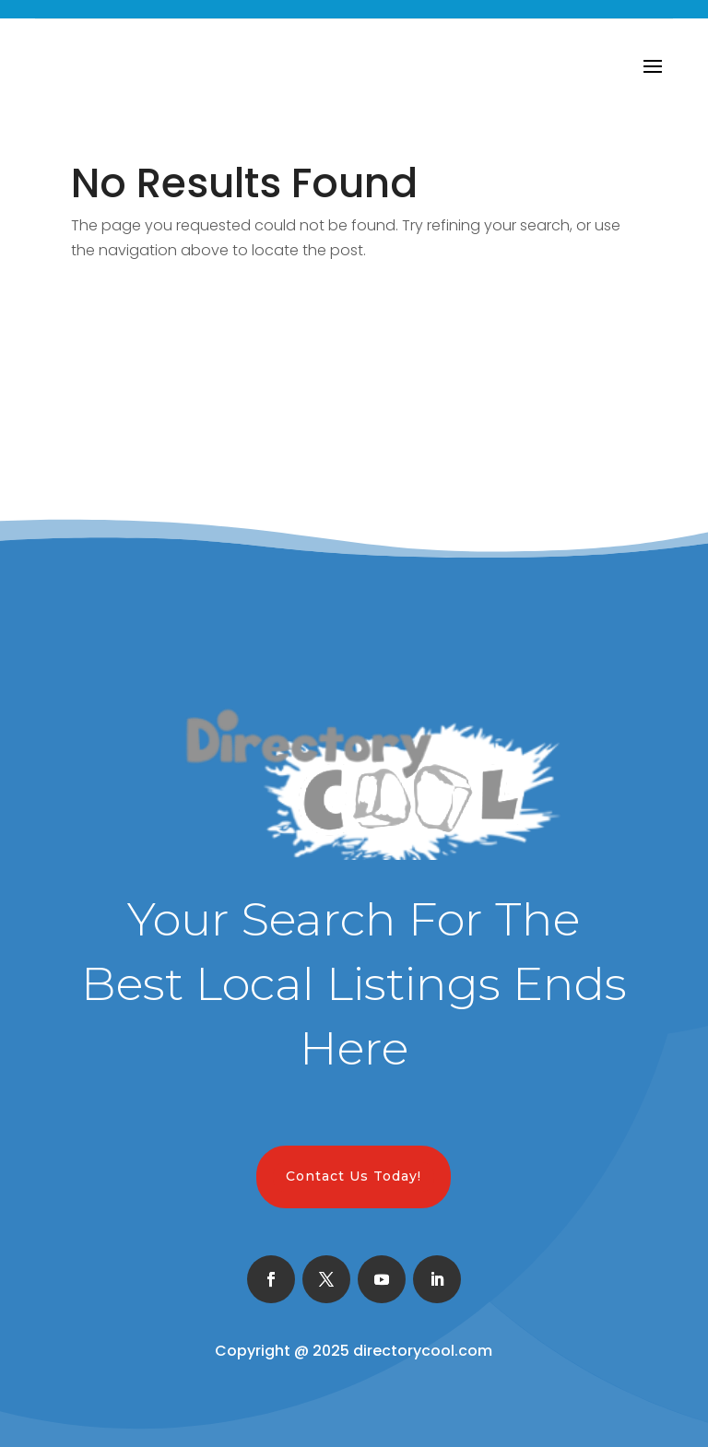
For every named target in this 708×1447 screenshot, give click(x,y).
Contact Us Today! (353, 1176)
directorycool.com (422, 1350)
